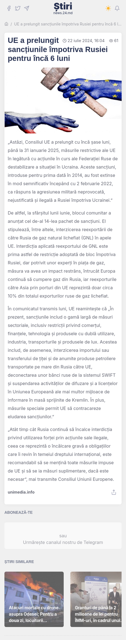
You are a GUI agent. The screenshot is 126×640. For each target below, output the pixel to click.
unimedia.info (21, 492)
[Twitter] (17, 8)
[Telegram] (26, 8)
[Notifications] (117, 8)
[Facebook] (8, 8)
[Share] (113, 492)
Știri (63, 8)
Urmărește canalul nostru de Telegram (63, 542)
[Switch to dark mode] (108, 8)
